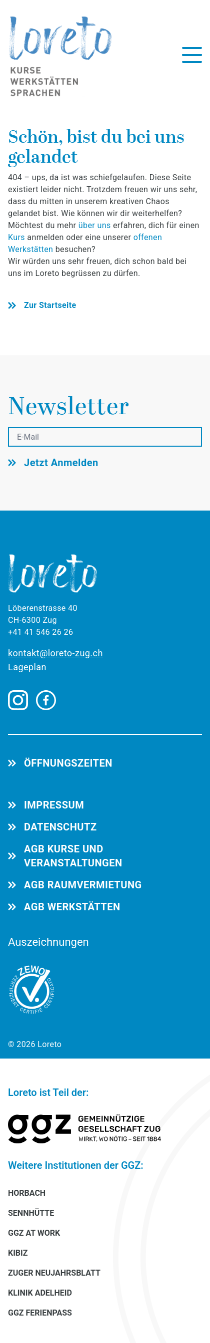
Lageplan (27, 667)
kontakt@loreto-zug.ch (55, 653)
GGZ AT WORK (34, 1233)
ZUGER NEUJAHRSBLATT (54, 1273)
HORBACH (27, 1193)
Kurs (17, 237)
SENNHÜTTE (31, 1213)
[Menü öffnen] (192, 55)
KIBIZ (18, 1253)
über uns (94, 225)
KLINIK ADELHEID (40, 1293)
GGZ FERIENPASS (40, 1313)
